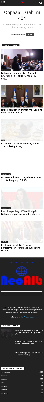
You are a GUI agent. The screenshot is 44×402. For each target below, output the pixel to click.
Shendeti (4, 390)
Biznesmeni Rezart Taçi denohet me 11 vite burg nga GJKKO (21, 179)
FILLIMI (30, 34)
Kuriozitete (4, 393)
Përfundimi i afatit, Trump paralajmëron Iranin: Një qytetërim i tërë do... (21, 248)
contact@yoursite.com (26, 317)
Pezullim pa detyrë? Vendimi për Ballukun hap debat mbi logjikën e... (20, 213)
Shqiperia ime (6, 70)
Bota (3, 106)
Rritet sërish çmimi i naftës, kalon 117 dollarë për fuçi (20, 145)
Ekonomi (4, 386)
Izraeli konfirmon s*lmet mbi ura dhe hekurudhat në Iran (21, 111)
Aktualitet (5, 242)
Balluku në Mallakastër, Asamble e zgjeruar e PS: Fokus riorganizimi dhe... (20, 76)
